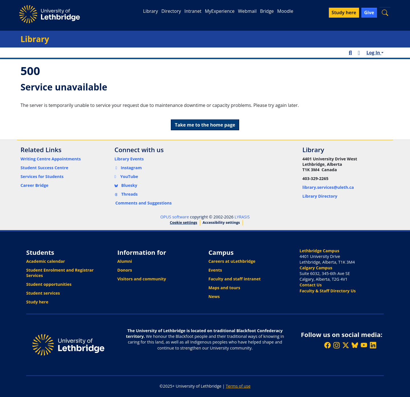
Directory (171, 11)
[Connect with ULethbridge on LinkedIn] (373, 345)
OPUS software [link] (174, 217)
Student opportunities (48, 284)
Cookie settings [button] (183, 222)
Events (215, 270)
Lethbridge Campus (319, 250)
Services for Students (41, 176)
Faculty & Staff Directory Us (328, 290)
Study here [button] (344, 12)
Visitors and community (141, 279)
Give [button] (369, 12)
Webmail (247, 11)
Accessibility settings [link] (221, 222)
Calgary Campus (316, 267)
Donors (124, 270)
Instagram (128, 167)
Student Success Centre (44, 167)
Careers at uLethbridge (231, 261)
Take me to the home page (205, 125)
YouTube (126, 176)
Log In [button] (373, 52)
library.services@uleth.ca (328, 187)
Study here (37, 302)
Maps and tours (224, 287)
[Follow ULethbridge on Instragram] (336, 345)
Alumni (124, 261)
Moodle (285, 11)
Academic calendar (45, 261)
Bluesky (125, 185)
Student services (43, 293)
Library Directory (319, 196)
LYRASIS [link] (242, 217)
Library (150, 11)
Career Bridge (34, 185)
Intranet (192, 11)
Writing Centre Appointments (50, 159)
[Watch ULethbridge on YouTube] (363, 345)
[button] (385, 12)
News (214, 296)
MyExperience (219, 11)
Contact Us (311, 285)
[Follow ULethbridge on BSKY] (354, 345)
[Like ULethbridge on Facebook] (327, 345)
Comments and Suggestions (143, 203)
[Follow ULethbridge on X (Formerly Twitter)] (345, 345)
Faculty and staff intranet (234, 279)
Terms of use (238, 386)
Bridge (267, 11)
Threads (126, 194)
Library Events (129, 159)
